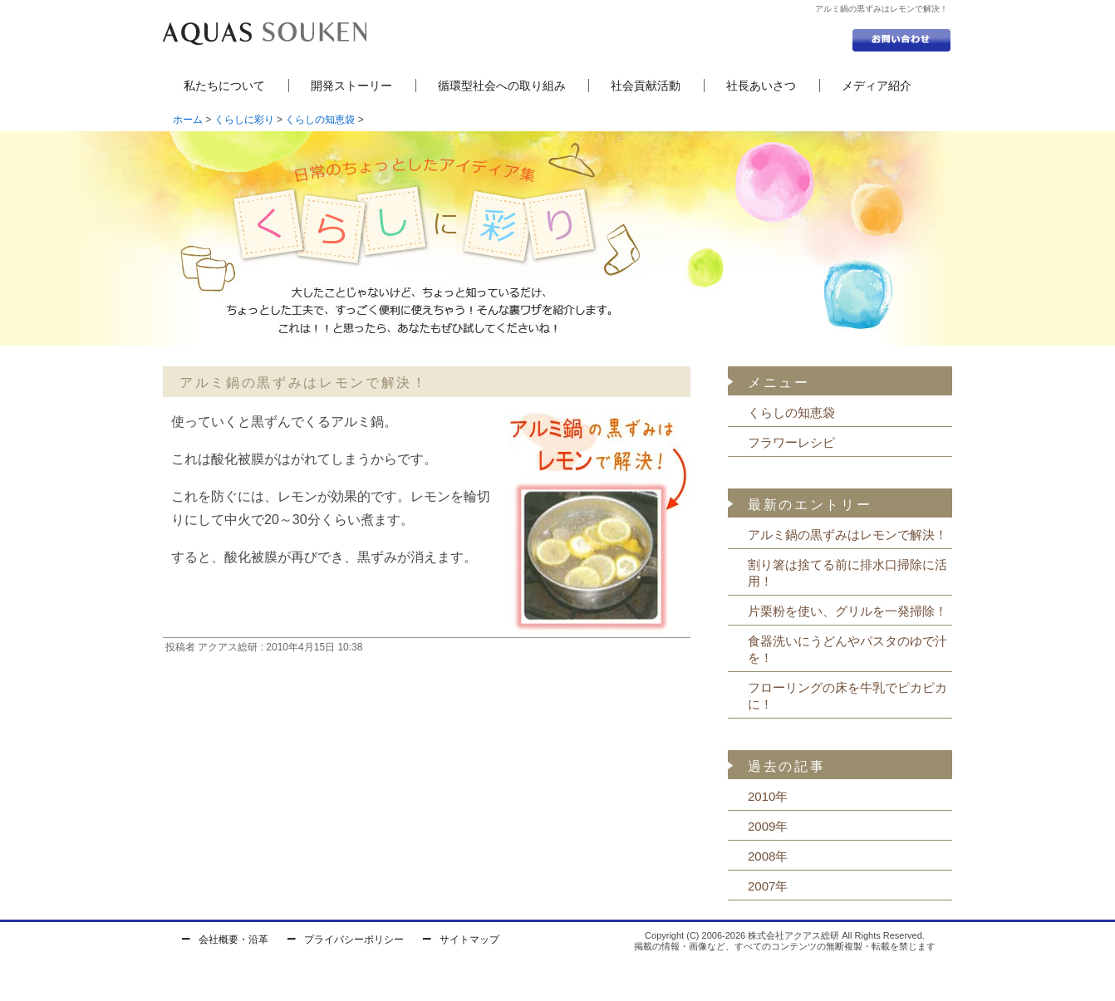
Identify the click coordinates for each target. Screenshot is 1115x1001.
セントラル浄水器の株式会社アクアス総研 (264, 33)
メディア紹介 (876, 85)
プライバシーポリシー (354, 939)
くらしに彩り (244, 119)
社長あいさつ (761, 85)
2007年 (768, 886)
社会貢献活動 (645, 85)
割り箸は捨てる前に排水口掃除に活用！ (847, 572)
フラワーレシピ (791, 442)
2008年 (768, 856)
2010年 (768, 796)
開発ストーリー (351, 85)
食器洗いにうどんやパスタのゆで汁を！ (847, 649)
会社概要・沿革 (233, 939)
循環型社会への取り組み (502, 85)
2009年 (768, 826)
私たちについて (224, 85)
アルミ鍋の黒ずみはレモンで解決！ (847, 534)
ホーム (188, 119)
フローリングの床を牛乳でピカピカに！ (847, 695)
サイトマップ (469, 939)
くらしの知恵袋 (320, 119)
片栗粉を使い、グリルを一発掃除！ (847, 611)
